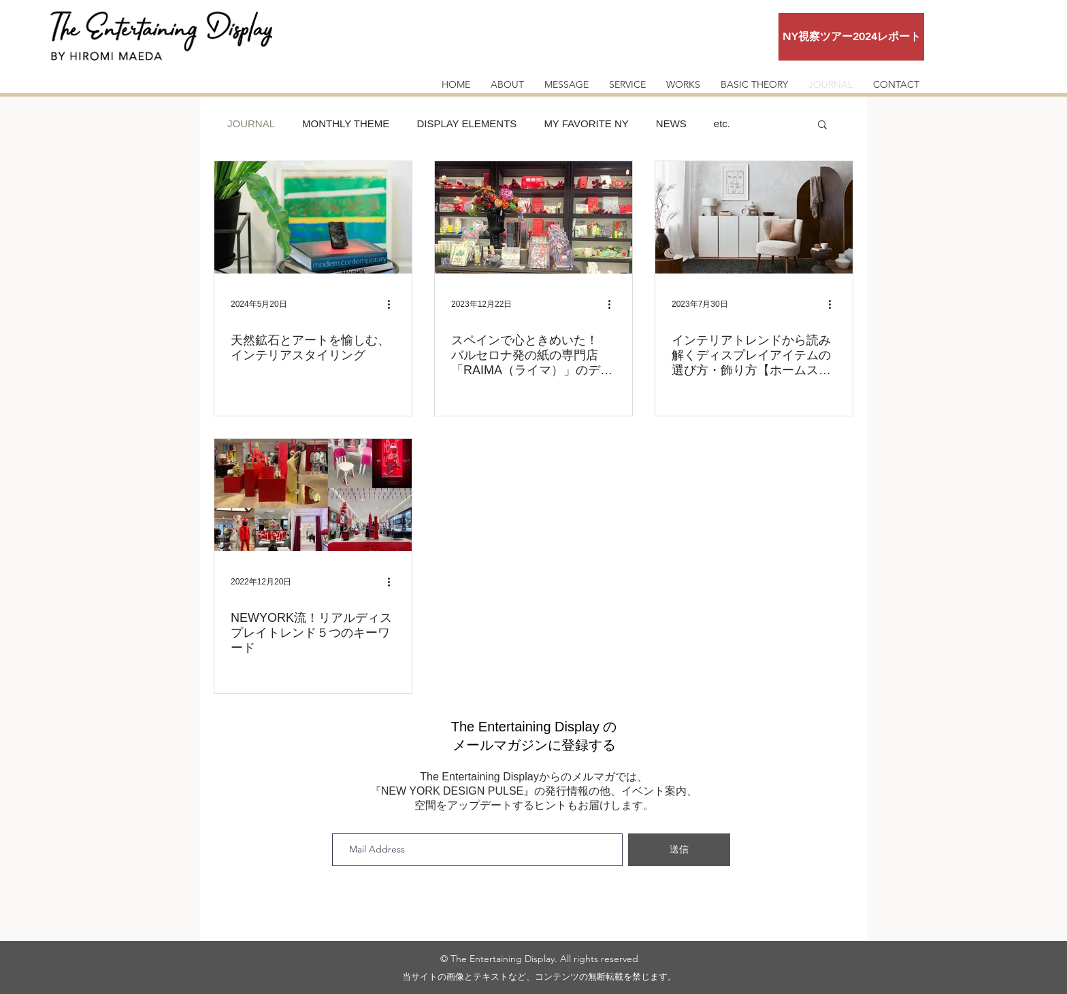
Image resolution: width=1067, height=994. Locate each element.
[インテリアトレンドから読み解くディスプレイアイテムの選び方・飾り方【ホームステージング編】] (754, 217)
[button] (822, 125)
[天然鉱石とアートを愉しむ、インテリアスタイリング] (313, 217)
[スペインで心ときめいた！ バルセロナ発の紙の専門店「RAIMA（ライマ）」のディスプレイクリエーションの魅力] (533, 217)
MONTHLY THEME (345, 123)
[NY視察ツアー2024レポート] (851, 37)
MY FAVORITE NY (586, 123)
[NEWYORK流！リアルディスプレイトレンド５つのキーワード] (313, 495)
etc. (722, 123)
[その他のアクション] (393, 304)
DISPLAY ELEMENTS (466, 123)
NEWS (671, 123)
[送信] (679, 849)
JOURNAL (251, 123)
